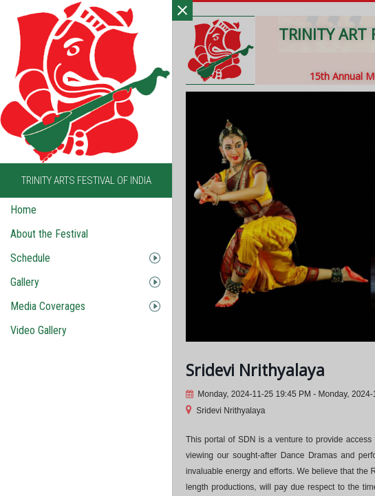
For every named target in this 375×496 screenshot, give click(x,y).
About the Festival (49, 233)
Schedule (30, 258)
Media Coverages (47, 306)
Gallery (24, 282)
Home (23, 209)
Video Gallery (38, 330)
